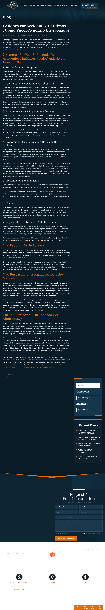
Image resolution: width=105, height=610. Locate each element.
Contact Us (59, 572)
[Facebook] (82, 557)
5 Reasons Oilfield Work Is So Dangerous (88, 447)
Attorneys (33, 6)
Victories (58, 6)
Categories (79, 395)
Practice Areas (50, 6)
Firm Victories (87, 571)
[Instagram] (100, 558)
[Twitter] (91, 558)
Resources (40, 6)
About (45, 571)
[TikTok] (86, 562)
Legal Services (71, 571)
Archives (78, 407)
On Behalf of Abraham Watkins (38, 35)
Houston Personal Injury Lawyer (25, 571)
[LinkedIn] (86, 557)
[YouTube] (95, 558)
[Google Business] (90, 562)
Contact (74, 6)
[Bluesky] (93, 562)
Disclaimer (58, 538)
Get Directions (19, 594)
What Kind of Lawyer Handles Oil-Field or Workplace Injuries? (87, 432)
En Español (16, 35)
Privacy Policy (65, 538)
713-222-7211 (89, 5)
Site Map (51, 603)
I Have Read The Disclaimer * (93, 538)
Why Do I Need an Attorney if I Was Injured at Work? (88, 440)
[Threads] (97, 562)
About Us (26, 6)
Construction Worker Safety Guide (88, 461)
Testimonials (66, 6)
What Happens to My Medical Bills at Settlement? (86, 454)
